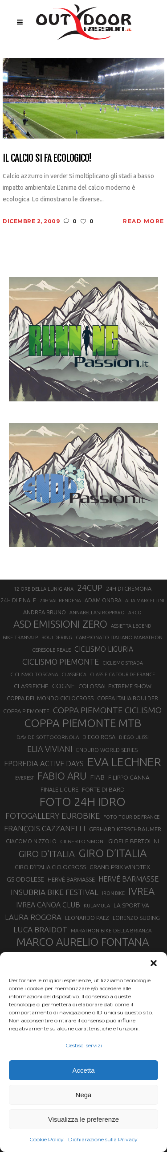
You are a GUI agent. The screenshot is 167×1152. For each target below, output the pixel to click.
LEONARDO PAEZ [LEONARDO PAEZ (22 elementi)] (87, 918)
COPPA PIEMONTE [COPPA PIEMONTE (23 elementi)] (26, 711)
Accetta (83, 1070)
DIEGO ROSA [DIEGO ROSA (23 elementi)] (98, 737)
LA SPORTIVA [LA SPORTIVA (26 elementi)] (131, 905)
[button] (153, 963)
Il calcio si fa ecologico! (47, 157)
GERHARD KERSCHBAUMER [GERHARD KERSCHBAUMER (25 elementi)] (125, 829)
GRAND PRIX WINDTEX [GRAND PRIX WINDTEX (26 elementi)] (120, 866)
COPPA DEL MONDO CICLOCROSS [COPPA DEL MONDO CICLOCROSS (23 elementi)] (50, 698)
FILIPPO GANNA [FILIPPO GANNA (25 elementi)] (129, 777)
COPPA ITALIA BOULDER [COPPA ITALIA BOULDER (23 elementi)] (127, 698)
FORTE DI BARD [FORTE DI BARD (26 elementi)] (103, 789)
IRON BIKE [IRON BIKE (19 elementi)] (113, 893)
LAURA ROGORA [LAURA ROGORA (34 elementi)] (33, 917)
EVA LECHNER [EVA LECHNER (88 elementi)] (124, 762)
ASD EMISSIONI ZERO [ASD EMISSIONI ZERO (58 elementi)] (60, 623)
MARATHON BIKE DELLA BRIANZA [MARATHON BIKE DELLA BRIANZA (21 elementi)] (111, 930)
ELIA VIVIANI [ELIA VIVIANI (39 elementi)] (50, 748)
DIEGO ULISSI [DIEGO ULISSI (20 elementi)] (134, 737)
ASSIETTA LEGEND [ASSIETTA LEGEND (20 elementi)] (131, 626)
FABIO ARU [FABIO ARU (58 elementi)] (61, 775)
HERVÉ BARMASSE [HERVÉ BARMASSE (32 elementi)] (128, 879)
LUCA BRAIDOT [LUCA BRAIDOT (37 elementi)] (40, 929)
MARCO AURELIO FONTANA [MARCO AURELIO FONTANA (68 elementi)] (82, 942)
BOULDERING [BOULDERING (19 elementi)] (56, 637)
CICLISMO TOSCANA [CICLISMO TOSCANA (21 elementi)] (34, 674)
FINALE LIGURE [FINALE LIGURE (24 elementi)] (59, 789)
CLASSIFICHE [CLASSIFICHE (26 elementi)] (31, 686)
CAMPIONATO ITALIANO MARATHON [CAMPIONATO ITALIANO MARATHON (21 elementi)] (119, 637)
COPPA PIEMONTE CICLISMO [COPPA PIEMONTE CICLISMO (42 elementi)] (107, 710)
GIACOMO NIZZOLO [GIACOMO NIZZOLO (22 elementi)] (31, 841)
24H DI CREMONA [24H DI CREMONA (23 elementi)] (128, 588)
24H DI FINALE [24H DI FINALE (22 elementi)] (18, 600)
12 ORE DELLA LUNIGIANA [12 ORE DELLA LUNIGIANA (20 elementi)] (43, 589)
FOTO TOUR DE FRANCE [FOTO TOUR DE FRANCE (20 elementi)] (131, 817)
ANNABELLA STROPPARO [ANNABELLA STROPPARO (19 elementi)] (97, 612)
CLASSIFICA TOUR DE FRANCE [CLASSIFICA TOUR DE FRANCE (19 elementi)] (122, 674)
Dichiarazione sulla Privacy (103, 1139)
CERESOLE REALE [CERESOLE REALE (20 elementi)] (51, 650)
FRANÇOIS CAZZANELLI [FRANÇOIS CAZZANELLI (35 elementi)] (45, 828)
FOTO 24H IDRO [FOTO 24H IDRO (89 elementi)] (83, 801)
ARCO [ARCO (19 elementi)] (135, 612)
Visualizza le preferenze (83, 1119)
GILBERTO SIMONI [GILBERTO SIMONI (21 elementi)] (82, 841)
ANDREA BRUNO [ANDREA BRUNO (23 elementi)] (44, 612)
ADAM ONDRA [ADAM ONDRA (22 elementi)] (103, 600)
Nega (84, 1095)
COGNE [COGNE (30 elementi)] (63, 686)
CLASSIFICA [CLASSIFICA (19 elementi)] (73, 674)
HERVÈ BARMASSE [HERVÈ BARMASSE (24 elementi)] (71, 879)
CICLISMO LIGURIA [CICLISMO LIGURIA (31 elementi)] (103, 649)
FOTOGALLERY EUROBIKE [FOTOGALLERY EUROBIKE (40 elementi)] (52, 815)
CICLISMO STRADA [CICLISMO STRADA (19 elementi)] (122, 663)
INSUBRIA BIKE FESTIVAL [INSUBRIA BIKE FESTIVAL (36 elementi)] (54, 892)
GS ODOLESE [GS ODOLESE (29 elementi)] (25, 879)
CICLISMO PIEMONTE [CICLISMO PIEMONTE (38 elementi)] (60, 661)
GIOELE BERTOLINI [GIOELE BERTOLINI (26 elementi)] (133, 841)
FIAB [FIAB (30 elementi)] (97, 777)
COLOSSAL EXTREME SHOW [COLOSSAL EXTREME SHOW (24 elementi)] (114, 686)
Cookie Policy (46, 1139)
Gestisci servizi (83, 1045)
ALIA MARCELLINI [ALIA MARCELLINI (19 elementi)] (144, 600)
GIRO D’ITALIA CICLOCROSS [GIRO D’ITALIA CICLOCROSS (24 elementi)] (50, 867)
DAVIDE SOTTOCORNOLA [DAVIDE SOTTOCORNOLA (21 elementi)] (47, 737)
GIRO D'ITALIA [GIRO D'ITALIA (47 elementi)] (46, 854)
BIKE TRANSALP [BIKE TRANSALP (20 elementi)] (20, 637)
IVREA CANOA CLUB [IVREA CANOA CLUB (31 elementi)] (48, 905)
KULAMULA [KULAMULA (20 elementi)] (97, 905)
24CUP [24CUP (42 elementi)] (89, 587)
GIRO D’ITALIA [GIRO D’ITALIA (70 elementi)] (112, 853)
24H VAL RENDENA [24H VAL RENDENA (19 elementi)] (60, 600)
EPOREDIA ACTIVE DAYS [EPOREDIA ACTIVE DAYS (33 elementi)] (44, 764)
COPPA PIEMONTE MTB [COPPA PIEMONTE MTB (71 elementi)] (82, 723)
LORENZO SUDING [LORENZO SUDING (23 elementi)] (136, 918)
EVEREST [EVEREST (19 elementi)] (24, 777)
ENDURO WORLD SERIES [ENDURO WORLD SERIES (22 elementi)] (107, 750)
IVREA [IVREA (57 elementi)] (141, 891)
